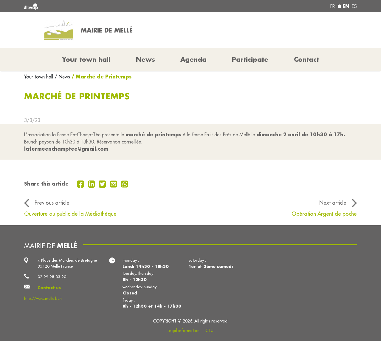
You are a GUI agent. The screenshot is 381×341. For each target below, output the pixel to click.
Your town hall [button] (86, 59)
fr (332, 6)
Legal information (183, 330)
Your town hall (39, 77)
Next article (332, 202)
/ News (62, 77)
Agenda (193, 59)
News (145, 59)
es (354, 6)
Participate (250, 59)
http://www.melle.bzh (43, 298)
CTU (209, 330)
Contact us (49, 287)
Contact (306, 59)
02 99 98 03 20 (52, 276)
